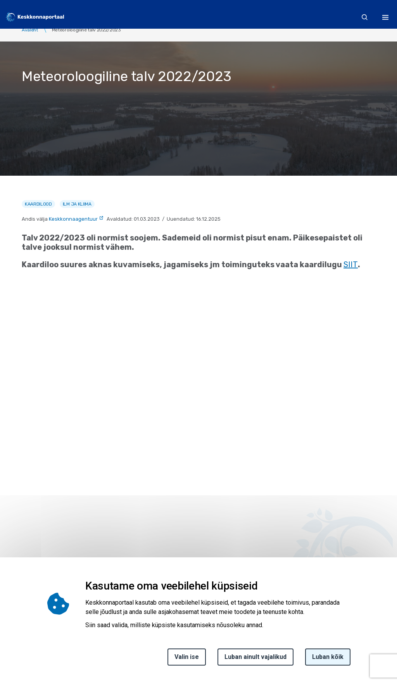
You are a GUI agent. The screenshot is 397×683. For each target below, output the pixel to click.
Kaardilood (38, 204)
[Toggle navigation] (385, 17)
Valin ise (186, 657)
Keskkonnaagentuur (73, 219)
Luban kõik (327, 657)
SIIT (350, 264)
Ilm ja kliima (77, 204)
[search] (365, 17)
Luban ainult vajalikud (255, 657)
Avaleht (30, 30)
